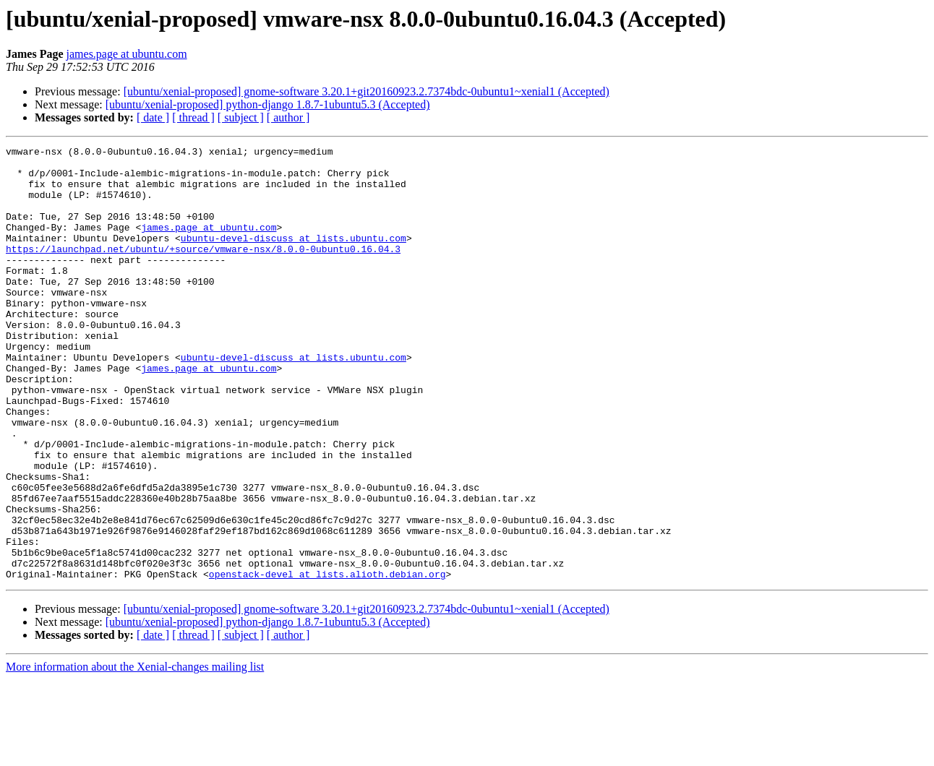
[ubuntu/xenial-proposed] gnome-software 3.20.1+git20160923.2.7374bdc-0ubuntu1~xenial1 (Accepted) (366, 91)
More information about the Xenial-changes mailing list (135, 753)
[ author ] (288, 117)
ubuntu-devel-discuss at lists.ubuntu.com (293, 257)
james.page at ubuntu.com (127, 54)
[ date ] (153, 117)
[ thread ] (193, 117)
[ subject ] (241, 117)
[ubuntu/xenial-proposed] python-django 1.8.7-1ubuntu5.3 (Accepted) (268, 104)
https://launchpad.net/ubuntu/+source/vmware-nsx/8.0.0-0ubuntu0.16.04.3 (203, 270)
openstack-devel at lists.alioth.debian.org (327, 660)
